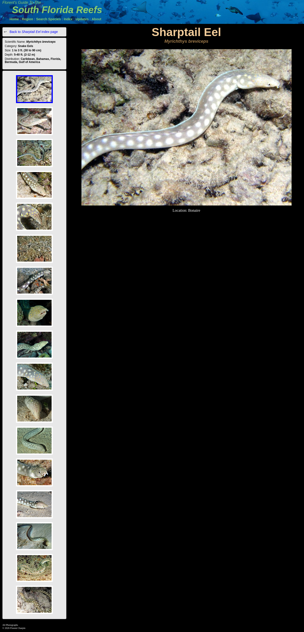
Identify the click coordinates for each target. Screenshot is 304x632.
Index (68, 19)
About (96, 19)
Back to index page (33, 32)
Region (27, 19)
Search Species (48, 19)
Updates (82, 19)
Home (14, 19)
